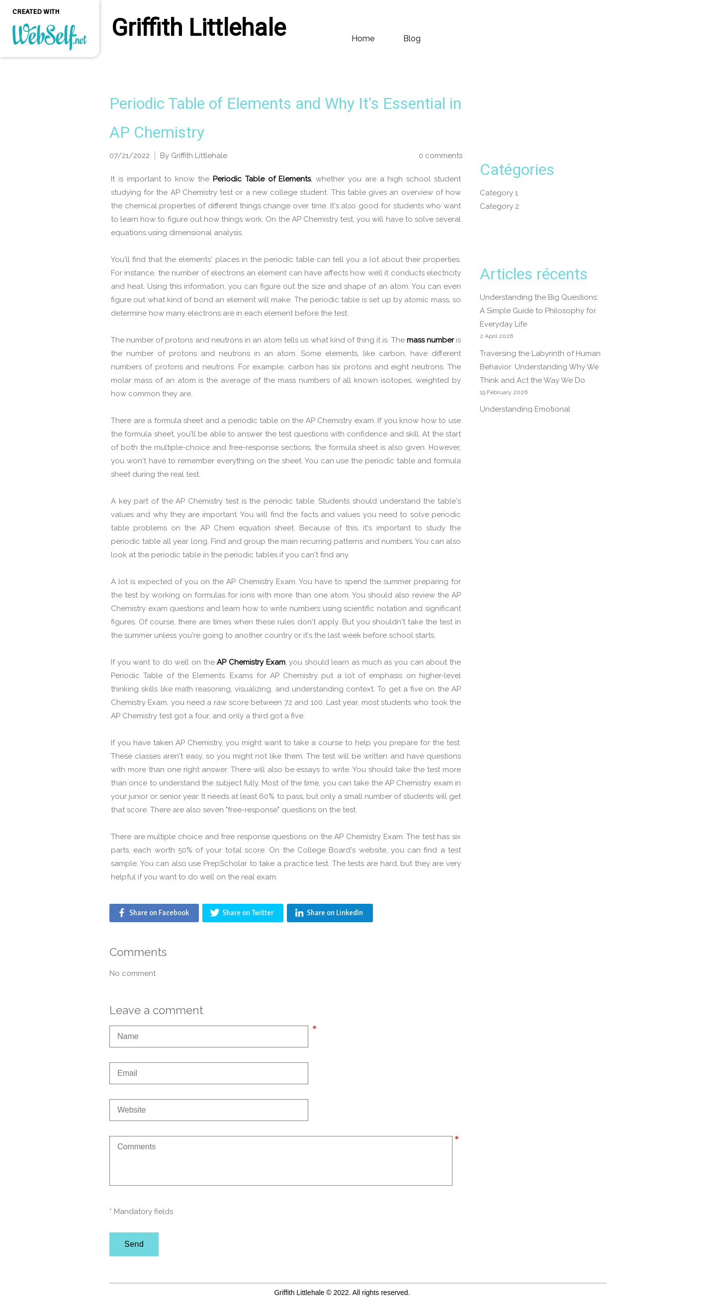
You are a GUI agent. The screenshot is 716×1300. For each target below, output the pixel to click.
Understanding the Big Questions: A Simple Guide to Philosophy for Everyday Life (539, 311)
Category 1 (499, 192)
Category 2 (499, 206)
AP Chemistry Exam (251, 662)
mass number (430, 340)
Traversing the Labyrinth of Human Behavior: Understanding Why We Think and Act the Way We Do (540, 367)
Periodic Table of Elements (262, 178)
